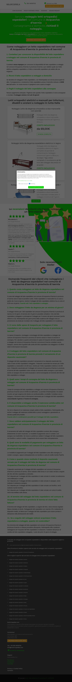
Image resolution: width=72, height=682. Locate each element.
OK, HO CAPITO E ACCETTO (36, 189)
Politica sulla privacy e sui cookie (29, 182)
